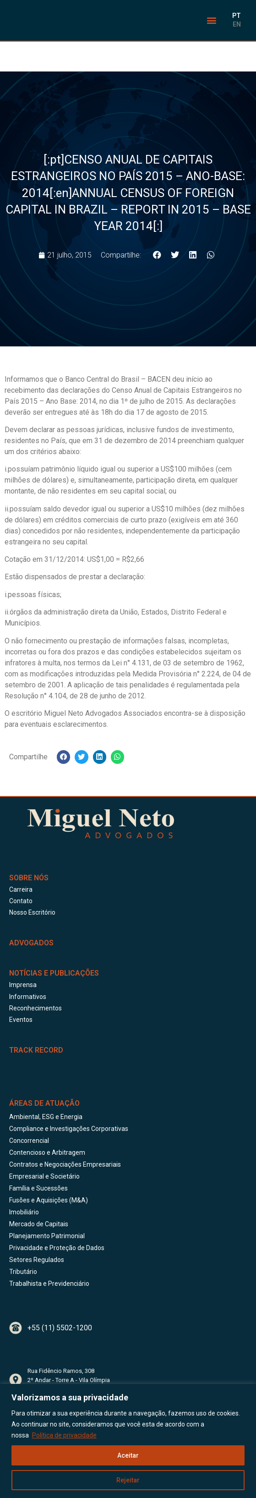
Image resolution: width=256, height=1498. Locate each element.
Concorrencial (29, 1140)
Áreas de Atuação (44, 1103)
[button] (211, 20)
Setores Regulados (36, 1259)
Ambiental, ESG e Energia (45, 1116)
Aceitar (128, 1455)
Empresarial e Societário (44, 1176)
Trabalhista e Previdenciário (49, 1283)
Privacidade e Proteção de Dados (56, 1247)
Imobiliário (24, 1212)
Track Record (36, 1050)
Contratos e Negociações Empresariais (65, 1164)
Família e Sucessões (38, 1188)
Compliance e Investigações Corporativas (68, 1128)
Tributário (23, 1271)
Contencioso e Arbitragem (47, 1152)
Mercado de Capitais (38, 1224)
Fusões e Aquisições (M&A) (48, 1200)
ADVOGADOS (31, 942)
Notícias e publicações (54, 973)
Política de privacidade (64, 1435)
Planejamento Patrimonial (47, 1236)
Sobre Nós (29, 877)
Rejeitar (128, 1480)
